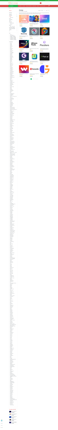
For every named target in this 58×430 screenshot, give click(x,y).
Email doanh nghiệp (12, 27)
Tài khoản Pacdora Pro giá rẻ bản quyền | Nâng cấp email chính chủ (44, 49)
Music (10, 18)
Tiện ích (10, 29)
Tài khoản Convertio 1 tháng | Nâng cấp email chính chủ (34, 74)
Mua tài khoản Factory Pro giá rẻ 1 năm (14, 414)
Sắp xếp (39, 10)
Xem (46, 10)
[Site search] (29, 3)
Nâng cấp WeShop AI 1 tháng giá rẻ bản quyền (24, 74)
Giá (13, 33)
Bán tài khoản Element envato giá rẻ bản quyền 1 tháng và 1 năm (34, 23)
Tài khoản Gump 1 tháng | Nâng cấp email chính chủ (44, 74)
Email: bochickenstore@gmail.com (12, 0)
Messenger (2, 427)
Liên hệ (1, 421)
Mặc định (10, 14)
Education (10, 15)
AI (9, 30)
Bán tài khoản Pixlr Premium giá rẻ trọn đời (34, 36)
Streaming (10, 19)
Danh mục (13, 12)
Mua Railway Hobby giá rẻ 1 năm (14, 419)
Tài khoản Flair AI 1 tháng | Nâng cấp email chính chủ (44, 61)
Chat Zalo (2, 423)
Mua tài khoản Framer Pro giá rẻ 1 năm (14, 417)
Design (10, 16)
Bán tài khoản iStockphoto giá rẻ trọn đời (44, 23)
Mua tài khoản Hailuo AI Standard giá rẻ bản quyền (24, 49)
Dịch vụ (10, 25)
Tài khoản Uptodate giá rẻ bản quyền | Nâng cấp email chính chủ (34, 61)
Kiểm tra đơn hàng (47, 0)
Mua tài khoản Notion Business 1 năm (14, 411)
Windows (11, 24)
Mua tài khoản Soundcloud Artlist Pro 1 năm (24, 23)
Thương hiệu (13, 41)
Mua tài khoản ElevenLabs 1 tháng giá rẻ (34, 49)
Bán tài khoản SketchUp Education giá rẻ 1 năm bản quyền (24, 36)
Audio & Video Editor (12, 28)
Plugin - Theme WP (12, 26)
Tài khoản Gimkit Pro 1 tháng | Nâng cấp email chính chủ (23, 61)
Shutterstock (11, 17)
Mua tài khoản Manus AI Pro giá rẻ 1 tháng (14, 422)
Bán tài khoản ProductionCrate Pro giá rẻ (44, 36)
